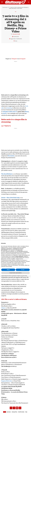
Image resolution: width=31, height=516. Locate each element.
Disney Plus (14, 411)
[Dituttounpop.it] (15, 2)
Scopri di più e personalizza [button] (15, 272)
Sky (26, 411)
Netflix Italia (21, 411)
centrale (9, 411)
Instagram (23, 59)
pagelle (4, 113)
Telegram (14, 59)
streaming (9, 108)
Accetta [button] (22, 269)
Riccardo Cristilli (16, 34)
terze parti (21, 251)
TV (8, 7)
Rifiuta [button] (8, 269)
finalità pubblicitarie (19, 256)
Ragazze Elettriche (6, 381)
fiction (27, 111)
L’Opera (3, 308)
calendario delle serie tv (9, 111)
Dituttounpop (5, 7)
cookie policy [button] (19, 250)
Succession (11, 156)
